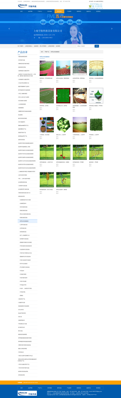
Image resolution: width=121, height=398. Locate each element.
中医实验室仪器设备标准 (26, 246)
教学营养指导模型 (22, 118)
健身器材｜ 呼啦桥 (93, 162)
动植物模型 (21, 107)
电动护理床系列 (22, 313)
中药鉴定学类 (23, 284)
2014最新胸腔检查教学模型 (25, 338)
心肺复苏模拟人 (28, 46)
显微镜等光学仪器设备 (25, 256)
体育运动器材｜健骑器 (61, 189)
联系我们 (101, 1)
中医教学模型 (23, 274)
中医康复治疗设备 (22, 323)
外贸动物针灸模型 (22, 100)
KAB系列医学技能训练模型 (25, 111)
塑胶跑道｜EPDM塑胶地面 (46, 78)
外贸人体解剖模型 (23, 93)
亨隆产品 (47, 51)
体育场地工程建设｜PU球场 (95, 105)
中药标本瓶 (22, 292)
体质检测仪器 (23, 231)
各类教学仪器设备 (24, 238)
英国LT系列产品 (22, 132)
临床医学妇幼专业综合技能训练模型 (27, 168)
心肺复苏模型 (51, 46)
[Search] (85, 46)
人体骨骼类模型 (22, 104)
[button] (9, 28)
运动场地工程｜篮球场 (61, 105)
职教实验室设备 (23, 217)
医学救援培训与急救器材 (24, 90)
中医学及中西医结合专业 (26, 253)
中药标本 (22, 270)
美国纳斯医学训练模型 (23, 306)
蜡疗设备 (20, 330)
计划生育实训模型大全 (23, 83)
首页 (21, 11)
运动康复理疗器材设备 (23, 189)
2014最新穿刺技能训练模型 (25, 341)
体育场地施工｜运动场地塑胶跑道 (80, 106)
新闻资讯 (79, 11)
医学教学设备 (22, 60)
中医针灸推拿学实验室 (25, 260)
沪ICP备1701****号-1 (92, 394)
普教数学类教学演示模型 (26, 242)
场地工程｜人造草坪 (61, 134)
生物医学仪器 (22, 302)
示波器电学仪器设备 (25, 249)
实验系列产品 (22, 299)
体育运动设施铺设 (24, 221)
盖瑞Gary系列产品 (22, 136)
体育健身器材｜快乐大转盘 (46, 189)
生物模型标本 (23, 203)
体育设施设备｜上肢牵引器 (46, 162)
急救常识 (89, 11)
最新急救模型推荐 (23, 56)
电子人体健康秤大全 (25, 235)
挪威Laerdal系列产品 (23, 125)
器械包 (21, 295)
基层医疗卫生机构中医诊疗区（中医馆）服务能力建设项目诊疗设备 (27, 75)
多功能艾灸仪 (21, 327)
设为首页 (91, 1)
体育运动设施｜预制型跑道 (62, 78)
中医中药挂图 (23, 281)
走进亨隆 (30, 11)
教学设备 (59, 11)
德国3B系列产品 (22, 129)
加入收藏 (96, 1)
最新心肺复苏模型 (22, 348)
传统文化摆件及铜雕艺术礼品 (26, 355)
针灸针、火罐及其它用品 (26, 288)
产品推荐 (69, 11)
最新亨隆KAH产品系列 (23, 86)
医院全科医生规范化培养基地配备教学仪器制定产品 (27, 360)
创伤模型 (58, 46)
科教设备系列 (21, 196)
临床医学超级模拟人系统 (24, 146)
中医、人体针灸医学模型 (24, 178)
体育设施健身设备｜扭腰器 (62, 162)
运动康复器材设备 (22, 182)
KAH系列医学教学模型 (24, 63)
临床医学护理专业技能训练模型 (25, 164)
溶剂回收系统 (21, 375)
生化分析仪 (21, 309)
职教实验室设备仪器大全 (24, 192)
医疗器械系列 (22, 122)
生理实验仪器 (23, 228)
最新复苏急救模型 (22, 334)
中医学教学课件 (23, 277)
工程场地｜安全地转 (44, 134)
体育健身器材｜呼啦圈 (78, 162)
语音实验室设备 (23, 207)
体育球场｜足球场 (44, 105)
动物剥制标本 (21, 320)
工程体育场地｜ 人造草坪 (79, 134)
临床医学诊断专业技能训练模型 (25, 157)
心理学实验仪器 (23, 224)
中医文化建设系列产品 (24, 364)
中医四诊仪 (21, 352)
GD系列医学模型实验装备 (25, 345)
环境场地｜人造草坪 (94, 134)
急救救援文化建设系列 (24, 70)
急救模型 (36, 46)
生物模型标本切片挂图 (25, 199)
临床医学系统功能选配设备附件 (25, 143)
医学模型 (50, 11)
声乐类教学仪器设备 (25, 267)
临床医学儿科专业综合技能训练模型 (27, 160)
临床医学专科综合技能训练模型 (25, 153)
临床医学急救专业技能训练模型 (25, 150)
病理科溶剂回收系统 (23, 371)
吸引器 (20, 316)
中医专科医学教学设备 (24, 368)
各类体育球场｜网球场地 (79, 78)
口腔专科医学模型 (22, 175)
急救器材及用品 (22, 67)
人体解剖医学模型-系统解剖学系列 (27, 171)
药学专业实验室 (23, 263)
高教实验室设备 (23, 210)
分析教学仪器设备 (23, 185)
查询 (97, 46)
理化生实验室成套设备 (25, 214)
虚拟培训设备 (21, 139)
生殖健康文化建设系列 (24, 79)
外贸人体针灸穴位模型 (23, 97)
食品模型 (20, 114)
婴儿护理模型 (43, 46)
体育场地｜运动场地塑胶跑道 (96, 78)
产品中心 (40, 11)
